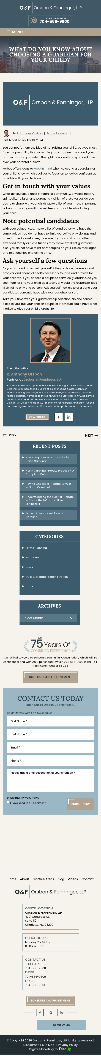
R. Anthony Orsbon (30, 133)
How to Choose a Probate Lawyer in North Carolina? (49, 485)
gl (50, 1014)
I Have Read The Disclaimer (28, 804)
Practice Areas (43, 880)
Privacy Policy (30, 799)
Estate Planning (57, 133)
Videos (73, 880)
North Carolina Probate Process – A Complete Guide (49, 472)
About (24, 880)
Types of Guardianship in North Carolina (47, 515)
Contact (87, 880)
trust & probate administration (47, 577)
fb (58, 417)
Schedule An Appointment (50, 678)
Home (11, 880)
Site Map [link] (48, 1046)
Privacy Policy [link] (68, 1046)
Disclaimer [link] (31, 1046)
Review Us (50, 1026)
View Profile (37, 417)
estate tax (33, 558)
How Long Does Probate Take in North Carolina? (47, 459)
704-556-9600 (54, 22)
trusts (30, 587)
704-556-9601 (35, 986)
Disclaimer (13, 799)
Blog (61, 880)
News (29, 568)
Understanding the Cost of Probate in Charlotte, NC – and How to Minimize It (50, 500)
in (69, 417)
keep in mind (43, 169)
